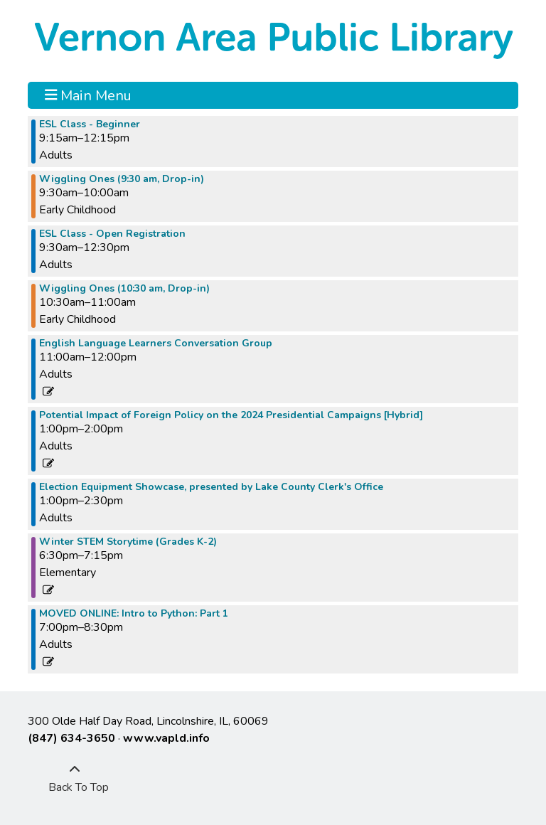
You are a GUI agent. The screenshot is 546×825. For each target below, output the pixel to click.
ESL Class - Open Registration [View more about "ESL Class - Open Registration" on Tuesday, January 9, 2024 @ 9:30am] (112, 234)
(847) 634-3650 (71, 738)
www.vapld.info (166, 738)
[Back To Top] (75, 779)
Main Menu (88, 95)
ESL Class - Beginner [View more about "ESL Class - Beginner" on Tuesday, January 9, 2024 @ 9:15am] (89, 124)
